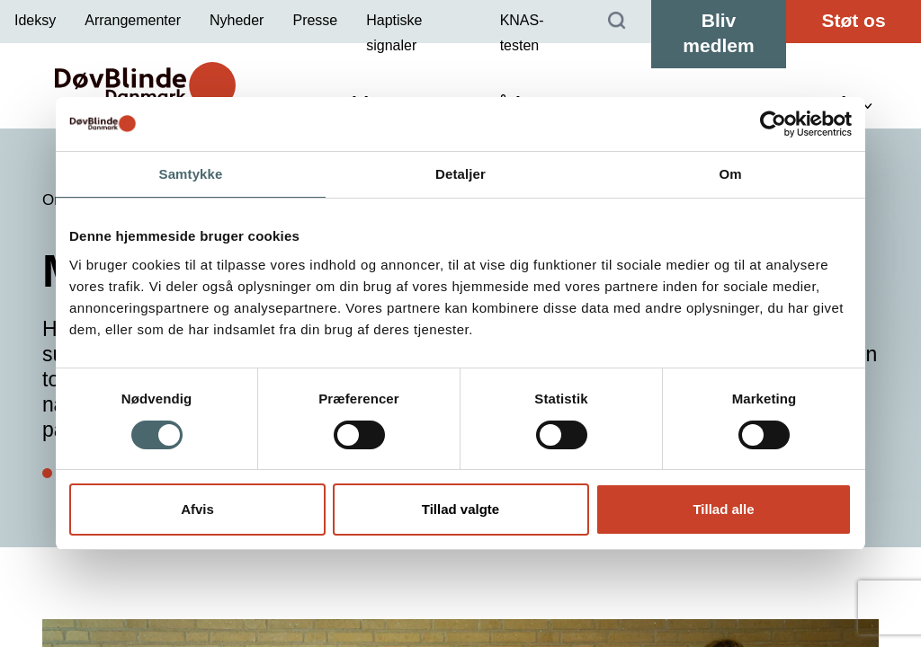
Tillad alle (723, 509)
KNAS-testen (522, 33)
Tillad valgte (460, 509)
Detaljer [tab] (460, 174)
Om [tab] (730, 174)
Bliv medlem (718, 33)
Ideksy (35, 20)
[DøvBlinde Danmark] (145, 85)
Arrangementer (133, 20)
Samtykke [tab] (191, 174)
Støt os (853, 20)
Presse (314, 20)
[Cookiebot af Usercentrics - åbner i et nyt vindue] (773, 124)
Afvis (197, 509)
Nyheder (237, 20)
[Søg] (617, 21)
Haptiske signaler (394, 33)
